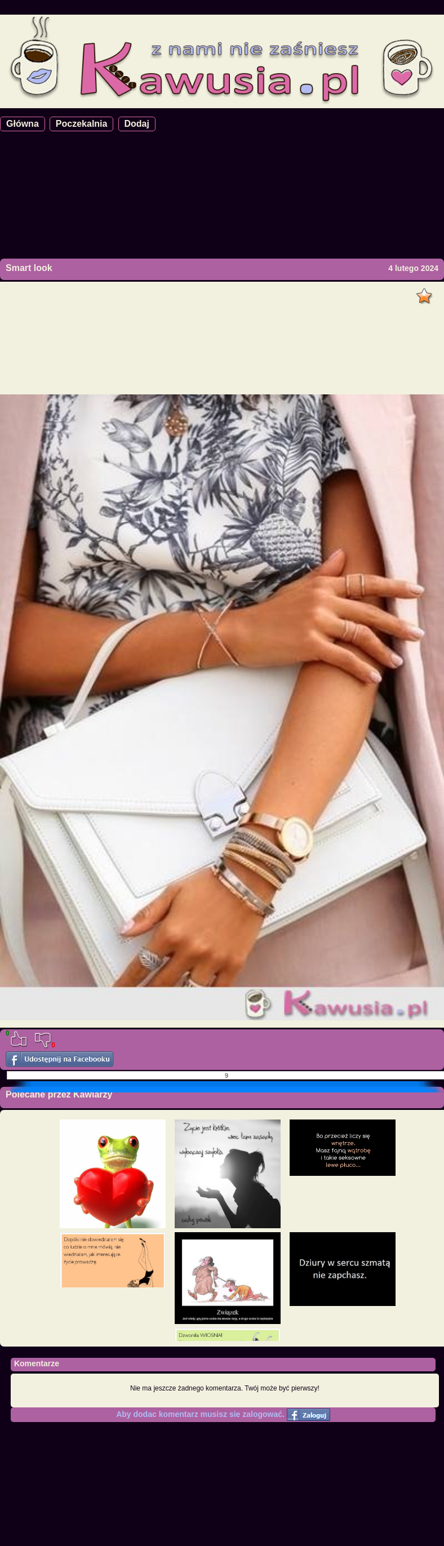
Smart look (29, 268)
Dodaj (137, 123)
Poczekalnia (82, 123)
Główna (22, 123)
